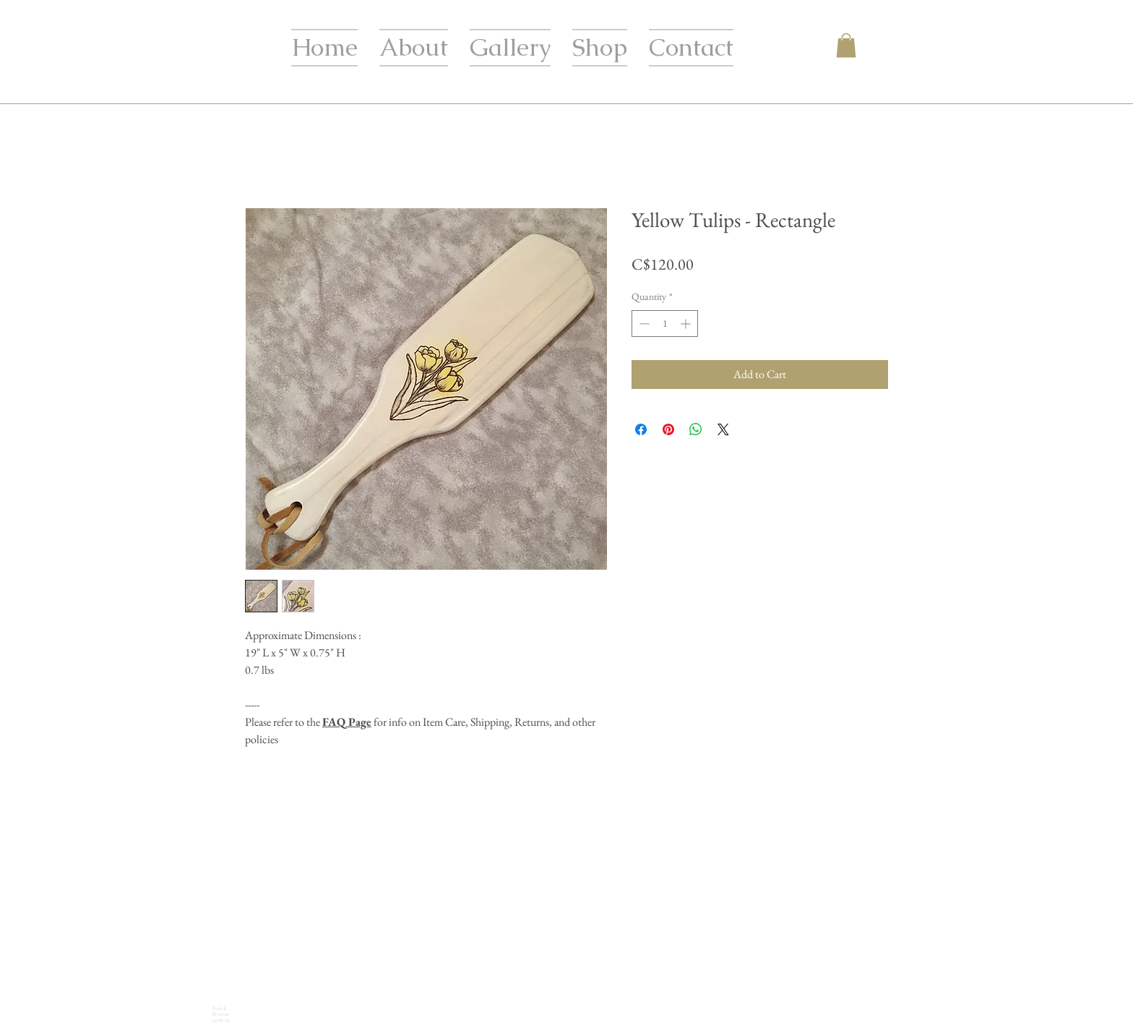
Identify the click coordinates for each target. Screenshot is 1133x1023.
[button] (846, 45)
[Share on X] (723, 429)
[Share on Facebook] (641, 429)
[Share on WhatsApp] (696, 429)
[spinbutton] (665, 323)
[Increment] (687, 323)
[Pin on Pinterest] (668, 429)
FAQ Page (346, 721)
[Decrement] (643, 323)
